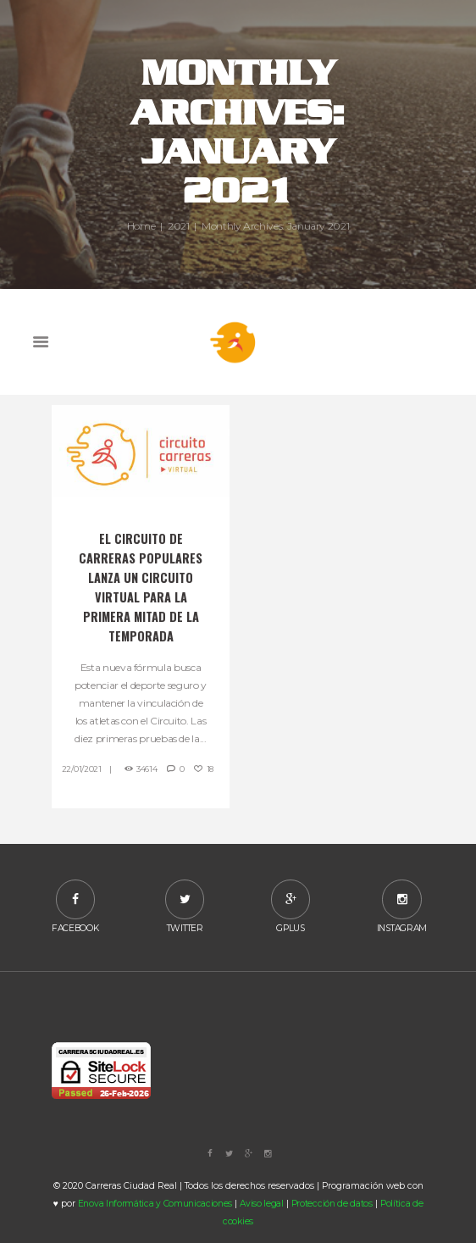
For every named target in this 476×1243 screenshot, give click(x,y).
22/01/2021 (82, 769)
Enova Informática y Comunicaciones (155, 1203)
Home (141, 225)
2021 (179, 225)
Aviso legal (262, 1203)
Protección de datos (332, 1203)
